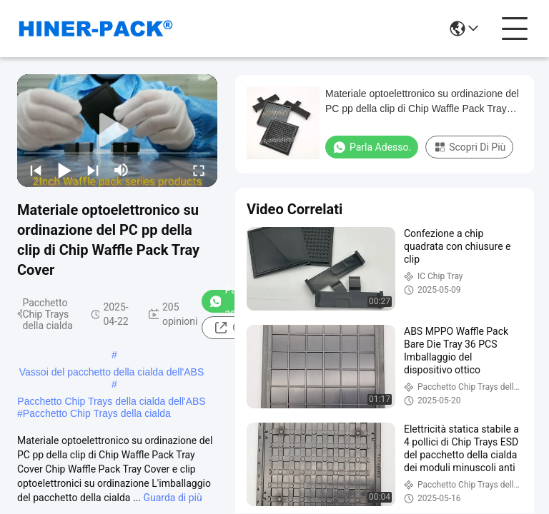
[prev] (35, 170)
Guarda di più (172, 497)
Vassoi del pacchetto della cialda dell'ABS (111, 372)
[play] (117, 130)
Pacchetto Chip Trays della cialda (97, 413)
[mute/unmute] (121, 170)
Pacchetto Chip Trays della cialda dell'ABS (111, 401)
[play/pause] (64, 170)
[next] (93, 170)
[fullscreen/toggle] (198, 170)
